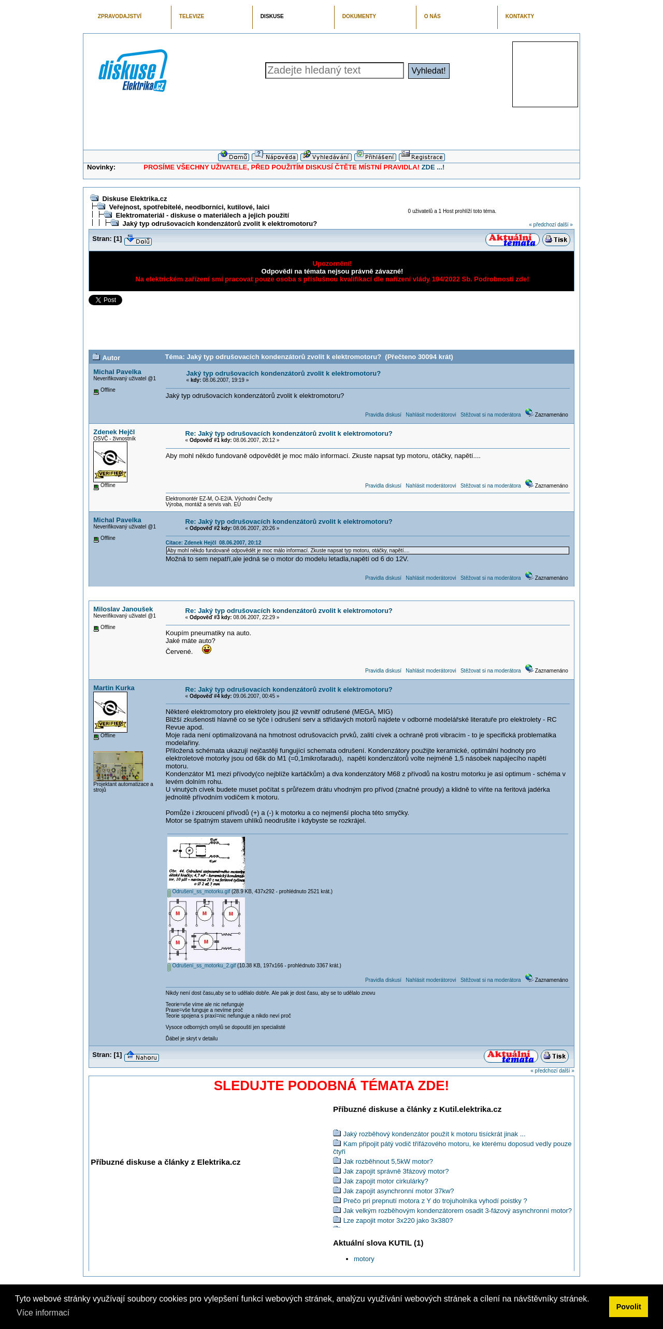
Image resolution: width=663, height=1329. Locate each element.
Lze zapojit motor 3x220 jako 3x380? (398, 1220)
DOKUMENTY (359, 16)
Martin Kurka (113, 688)
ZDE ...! (433, 167)
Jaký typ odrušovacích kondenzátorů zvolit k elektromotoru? (219, 223)
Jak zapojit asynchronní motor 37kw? (398, 1191)
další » (564, 224)
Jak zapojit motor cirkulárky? (385, 1181)
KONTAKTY (520, 16)
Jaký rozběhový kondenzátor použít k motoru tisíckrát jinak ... (434, 1134)
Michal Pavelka (117, 372)
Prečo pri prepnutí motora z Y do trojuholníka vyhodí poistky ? (435, 1201)
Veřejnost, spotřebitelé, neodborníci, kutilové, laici (189, 207)
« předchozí (542, 224)
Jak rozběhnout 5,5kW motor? (388, 1161)
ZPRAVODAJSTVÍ (119, 16)
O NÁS (432, 16)
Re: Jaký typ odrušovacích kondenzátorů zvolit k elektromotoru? (289, 433)
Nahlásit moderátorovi (431, 415)
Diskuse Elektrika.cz (134, 199)
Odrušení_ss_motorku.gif (198, 891)
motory (364, 1259)
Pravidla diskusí (383, 415)
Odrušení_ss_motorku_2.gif (201, 965)
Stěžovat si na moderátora (490, 415)
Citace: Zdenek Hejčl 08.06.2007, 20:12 (214, 543)
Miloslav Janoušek (123, 609)
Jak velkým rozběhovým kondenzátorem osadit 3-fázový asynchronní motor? (457, 1210)
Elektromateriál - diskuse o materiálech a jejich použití (202, 215)
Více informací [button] (43, 1312)
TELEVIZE (191, 16)
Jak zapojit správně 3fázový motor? (396, 1171)
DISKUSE (272, 16)
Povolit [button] (628, 1307)
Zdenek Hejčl (114, 432)
